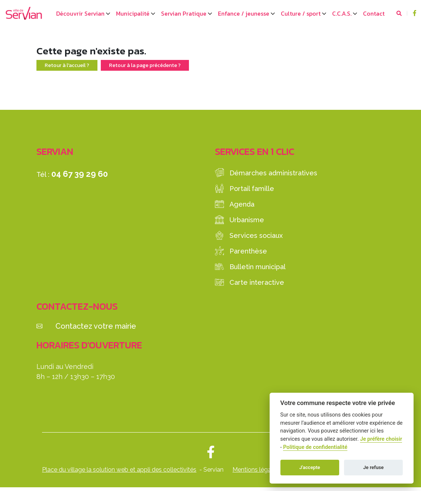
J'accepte (309, 467)
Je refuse (373, 467)
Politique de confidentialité (315, 447)
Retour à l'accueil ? (67, 65)
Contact (374, 13)
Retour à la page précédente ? (145, 65)
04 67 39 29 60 (79, 174)
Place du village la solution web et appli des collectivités (119, 469)
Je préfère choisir (381, 439)
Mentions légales (255, 469)
